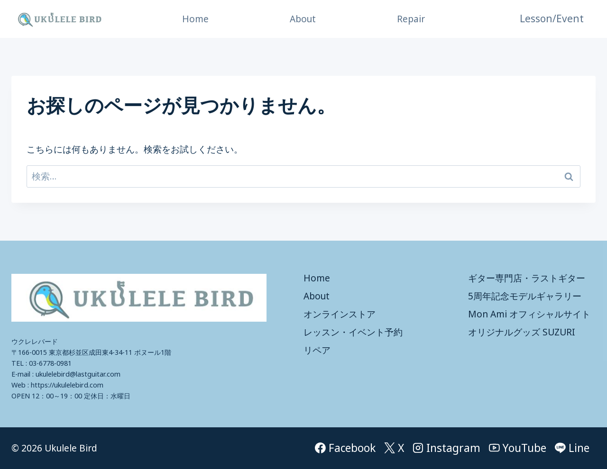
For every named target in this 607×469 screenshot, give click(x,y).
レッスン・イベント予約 (353, 332)
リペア (317, 350)
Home (195, 19)
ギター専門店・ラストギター (526, 278)
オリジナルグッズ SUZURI (521, 332)
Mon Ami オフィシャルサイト (529, 314)
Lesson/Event (552, 18)
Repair (411, 19)
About (303, 19)
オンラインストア (340, 314)
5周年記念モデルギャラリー (524, 296)
